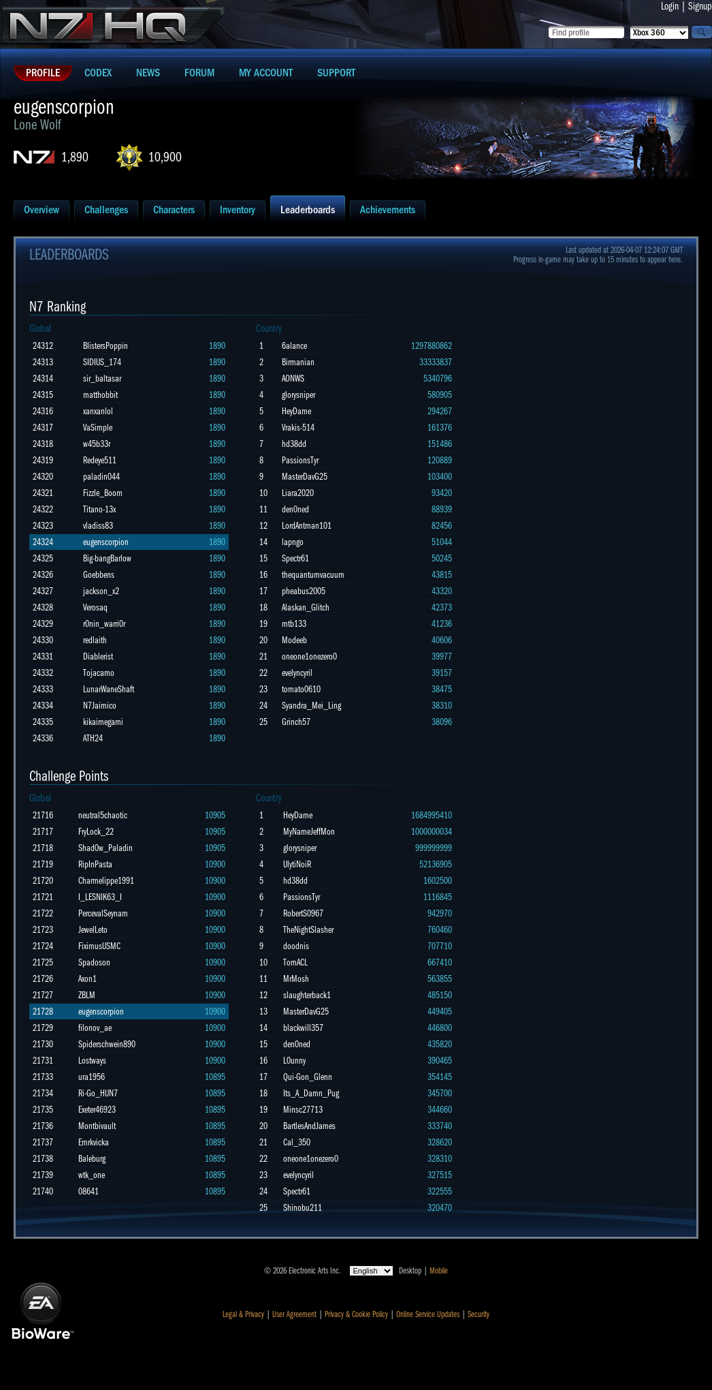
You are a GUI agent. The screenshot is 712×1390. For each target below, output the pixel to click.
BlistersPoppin (105, 346)
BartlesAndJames (309, 1126)
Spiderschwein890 (106, 1044)
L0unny (294, 1060)
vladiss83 (98, 525)
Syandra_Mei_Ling (311, 705)
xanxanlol (98, 411)
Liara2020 (298, 493)
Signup (700, 6)
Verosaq (95, 607)
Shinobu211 (302, 1208)
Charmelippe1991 (106, 880)
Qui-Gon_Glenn (307, 1077)
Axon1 (87, 979)
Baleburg (92, 1158)
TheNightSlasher (308, 930)
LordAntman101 (306, 525)
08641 (88, 1191)
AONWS (293, 378)
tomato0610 (301, 689)
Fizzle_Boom (103, 493)
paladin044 (101, 476)
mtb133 (294, 624)
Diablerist (98, 656)
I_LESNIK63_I (100, 897)
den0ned (295, 509)
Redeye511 (99, 460)
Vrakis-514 (298, 427)
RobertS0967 (303, 913)
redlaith (95, 640)
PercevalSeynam (103, 913)
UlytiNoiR (297, 864)
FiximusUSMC (99, 946)
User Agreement (294, 1314)
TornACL (295, 962)
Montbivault (97, 1126)
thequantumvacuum (313, 575)
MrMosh (296, 979)
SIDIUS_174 (102, 362)
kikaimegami (103, 722)
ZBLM (86, 995)
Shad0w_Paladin (105, 848)
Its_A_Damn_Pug (311, 1093)
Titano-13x (99, 509)
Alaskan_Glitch (305, 607)
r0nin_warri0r (104, 624)
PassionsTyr (300, 460)
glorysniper (298, 395)
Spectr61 (295, 558)
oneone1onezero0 (309, 656)
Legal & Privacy (243, 1314)
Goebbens (98, 575)
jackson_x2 (101, 591)
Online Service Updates (427, 1314)
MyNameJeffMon (309, 831)
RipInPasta (95, 864)
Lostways (92, 1060)
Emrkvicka (93, 1142)
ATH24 (93, 738)
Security (478, 1314)
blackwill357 (303, 1028)
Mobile (439, 1271)
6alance (294, 346)
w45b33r (96, 444)
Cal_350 (296, 1142)
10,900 (165, 157)
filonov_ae (95, 1028)
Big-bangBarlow (107, 558)
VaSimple (97, 427)
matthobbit (100, 395)
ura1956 (91, 1077)
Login (670, 6)
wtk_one (91, 1175)
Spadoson (94, 962)
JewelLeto (93, 930)
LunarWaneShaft (108, 689)
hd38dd (294, 444)
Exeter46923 (97, 1109)
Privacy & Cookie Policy (356, 1314)
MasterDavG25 (304, 476)
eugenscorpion (106, 542)
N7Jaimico (99, 705)
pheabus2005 (303, 591)
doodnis (296, 946)
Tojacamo (98, 673)
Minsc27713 (303, 1109)
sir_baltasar (102, 378)
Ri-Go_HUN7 (98, 1093)
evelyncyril (297, 673)
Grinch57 (296, 722)
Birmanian (298, 362)
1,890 (74, 157)
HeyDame (296, 411)
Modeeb (294, 640)
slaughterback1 (307, 995)
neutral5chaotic (102, 815)
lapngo (293, 542)
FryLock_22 (96, 831)
